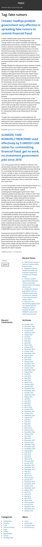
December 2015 (29, 507)
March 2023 (28, 382)
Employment (7, 521)
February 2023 (29, 384)
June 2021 (27, 422)
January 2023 (28, 386)
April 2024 (27, 359)
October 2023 (28, 368)
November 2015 (29, 509)
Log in (26, 521)
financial (6, 523)
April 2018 (27, 457)
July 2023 (27, 374)
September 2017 (29, 469)
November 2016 (29, 484)
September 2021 (29, 415)
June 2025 (27, 339)
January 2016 (28, 504)
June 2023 (27, 376)
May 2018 (27, 455)
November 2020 (29, 432)
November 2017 (29, 467)
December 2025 (29, 326)
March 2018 (28, 459)
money (5, 531)
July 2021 (27, 420)
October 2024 (28, 351)
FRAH (21, 3)
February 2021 (29, 430)
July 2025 (27, 337)
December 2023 (29, 364)
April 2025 (27, 343)
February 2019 (29, 442)
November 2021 (29, 411)
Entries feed (28, 523)
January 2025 (28, 347)
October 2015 (28, 511)
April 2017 (27, 473)
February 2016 (29, 502)
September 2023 (29, 370)
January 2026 (28, 324)
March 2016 (28, 500)
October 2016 (28, 486)
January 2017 (28, 480)
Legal (5, 529)
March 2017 (28, 475)
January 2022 (28, 409)
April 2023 (27, 380)
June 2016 (27, 494)
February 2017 (29, 478)
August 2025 (28, 335)
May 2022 (27, 403)
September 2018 (29, 449)
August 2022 (28, 397)
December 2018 (29, 444)
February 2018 (29, 461)
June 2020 (27, 436)
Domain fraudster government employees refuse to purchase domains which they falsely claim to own (31, 283)
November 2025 (29, 328)
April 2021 (27, 426)
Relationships (7, 533)
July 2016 (27, 492)
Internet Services (8, 527)
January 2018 (28, 463)
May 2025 (27, 341)
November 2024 (29, 349)
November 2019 (29, 440)
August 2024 (28, 355)
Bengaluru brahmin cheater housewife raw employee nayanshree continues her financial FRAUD (29, 272)
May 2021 (27, 424)
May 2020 (27, 438)
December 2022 (29, 388)
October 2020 (28, 434)
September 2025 (29, 333)
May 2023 (27, 378)
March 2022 (28, 407)
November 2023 (29, 366)
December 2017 (29, 465)
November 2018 (29, 446)
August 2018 (28, 451)
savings (5, 536)
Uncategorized (8, 538)
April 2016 (27, 498)
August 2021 (28, 417)
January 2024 (28, 362)
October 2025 (28, 330)
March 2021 (28, 428)
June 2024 (27, 357)
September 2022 (29, 395)
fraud (5, 525)
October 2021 (28, 413)
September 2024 (29, 353)
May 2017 (27, 471)
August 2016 (28, 490)
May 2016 (27, 496)
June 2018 (27, 453)
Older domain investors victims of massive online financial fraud (31, 264)
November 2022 (29, 391)
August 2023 (28, 372)
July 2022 (27, 399)
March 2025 (28, 345)
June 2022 (27, 401)
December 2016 (29, 482)
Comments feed (29, 525)
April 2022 (27, 405)
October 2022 (28, 393)
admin (22, 129)
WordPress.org (29, 527)
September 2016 (29, 488)
